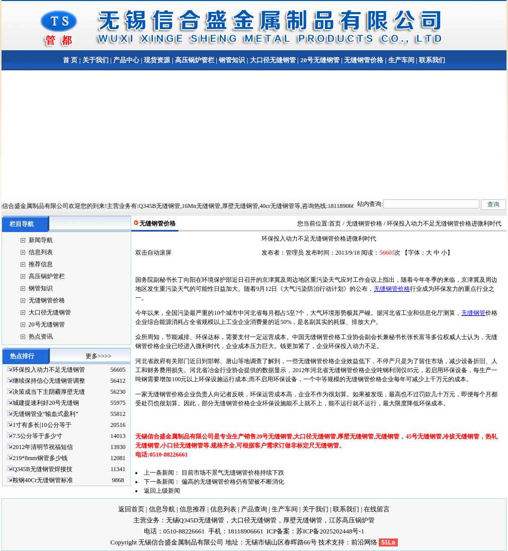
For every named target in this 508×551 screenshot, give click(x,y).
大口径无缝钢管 (273, 60)
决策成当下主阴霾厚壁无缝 (49, 391)
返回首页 (131, 509)
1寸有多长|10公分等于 (42, 424)
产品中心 (126, 60)
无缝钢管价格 (363, 60)
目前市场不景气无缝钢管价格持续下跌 (233, 472)
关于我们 (95, 60)
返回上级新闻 (162, 490)
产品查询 (254, 509)
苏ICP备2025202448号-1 (330, 531)
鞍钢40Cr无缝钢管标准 (43, 480)
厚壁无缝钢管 (302, 520)
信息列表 (41, 252)
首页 (335, 223)
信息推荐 (193, 509)
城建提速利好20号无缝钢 (46, 402)
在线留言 (377, 509)
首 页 (70, 60)
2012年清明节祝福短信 (43, 447)
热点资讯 (41, 336)
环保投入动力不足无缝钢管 (49, 369)
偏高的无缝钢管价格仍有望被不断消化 (233, 481)
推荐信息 (41, 264)
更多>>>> (98, 356)
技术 (324, 542)
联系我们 (431, 60)
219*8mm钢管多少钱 (40, 458)
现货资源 (157, 60)
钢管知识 (232, 60)
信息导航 (162, 509)
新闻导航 (41, 240)
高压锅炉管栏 (194, 60)
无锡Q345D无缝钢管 (195, 520)
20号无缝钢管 (320, 60)
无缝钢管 (473, 312)
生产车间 (401, 60)
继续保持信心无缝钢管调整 (49, 380)
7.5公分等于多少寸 (37, 435)
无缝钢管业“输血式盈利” (45, 413)
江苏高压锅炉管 (352, 520)
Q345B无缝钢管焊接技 (42, 469)
